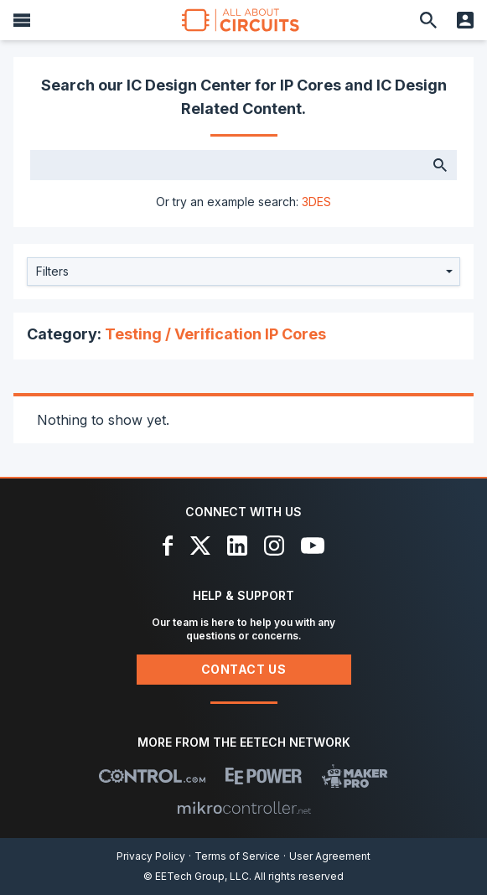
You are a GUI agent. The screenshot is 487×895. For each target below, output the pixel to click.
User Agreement (329, 856)
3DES (316, 201)
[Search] (428, 20)
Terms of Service (237, 856)
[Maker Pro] (355, 776)
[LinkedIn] (237, 545)
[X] (200, 545)
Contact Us (244, 669)
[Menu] (21, 20)
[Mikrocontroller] (244, 808)
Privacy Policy (151, 856)
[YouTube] (312, 545)
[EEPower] (263, 776)
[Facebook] (168, 545)
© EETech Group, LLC (196, 876)
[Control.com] (152, 776)
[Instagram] (274, 545)
